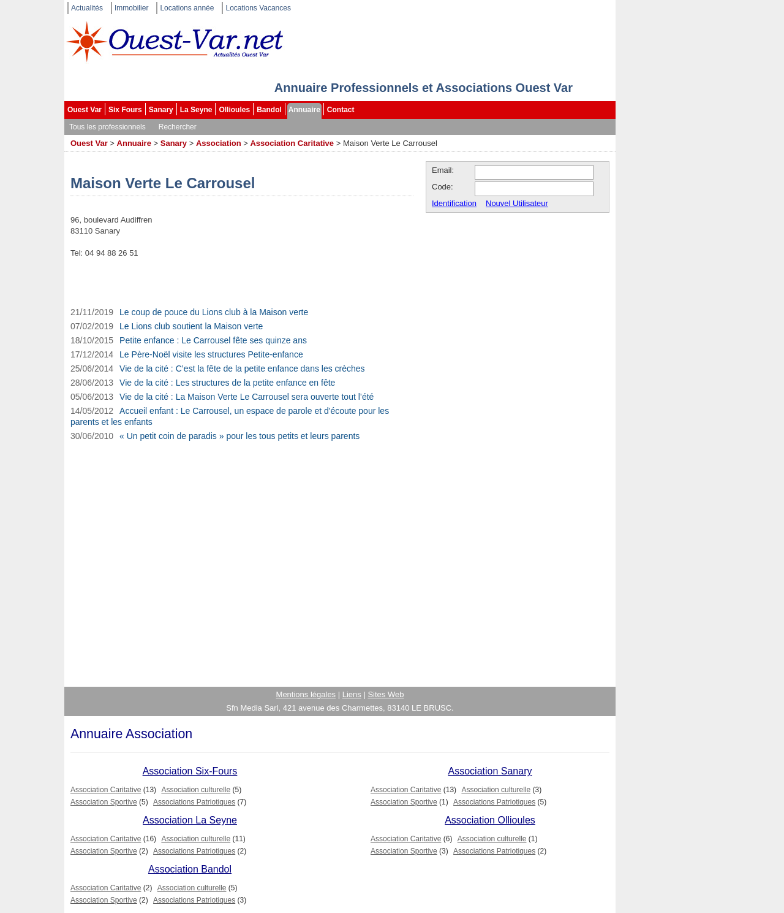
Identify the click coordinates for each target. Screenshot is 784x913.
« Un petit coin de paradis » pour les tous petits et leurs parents (239, 436)
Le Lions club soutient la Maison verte (191, 326)
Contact (341, 109)
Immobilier (131, 8)
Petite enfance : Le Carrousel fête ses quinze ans (213, 340)
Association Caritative (292, 143)
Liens (351, 694)
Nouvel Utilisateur (517, 203)
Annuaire (304, 109)
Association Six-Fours (190, 771)
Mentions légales (306, 694)
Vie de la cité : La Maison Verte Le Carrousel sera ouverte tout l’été (246, 397)
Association (218, 143)
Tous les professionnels (107, 127)
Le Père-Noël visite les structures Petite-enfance (211, 354)
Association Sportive (103, 802)
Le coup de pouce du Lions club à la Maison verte (213, 312)
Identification (454, 203)
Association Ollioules (490, 820)
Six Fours (125, 109)
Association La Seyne (190, 820)
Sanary (161, 109)
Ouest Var (84, 109)
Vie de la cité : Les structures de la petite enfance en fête (227, 383)
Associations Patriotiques (194, 802)
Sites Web (386, 694)
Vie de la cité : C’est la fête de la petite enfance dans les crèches (242, 368)
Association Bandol (190, 869)
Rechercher (178, 127)
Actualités (87, 8)
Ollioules (234, 109)
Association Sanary (490, 771)
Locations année (187, 8)
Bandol (269, 109)
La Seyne (196, 109)
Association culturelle (195, 789)
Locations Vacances (258, 8)
